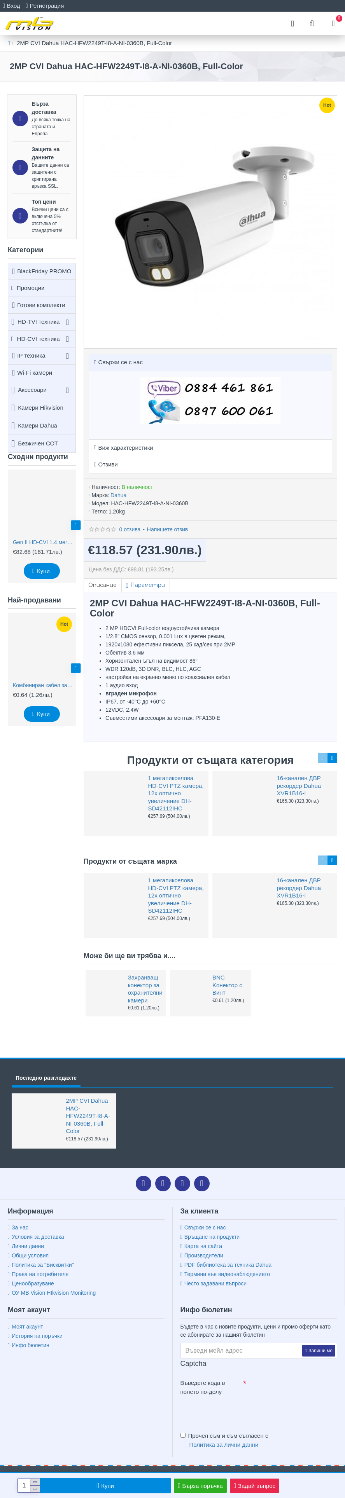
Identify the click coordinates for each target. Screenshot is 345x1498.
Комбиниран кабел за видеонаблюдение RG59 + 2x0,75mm (43, 685)
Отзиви (107, 464)
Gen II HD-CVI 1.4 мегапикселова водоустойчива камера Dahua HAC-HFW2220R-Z (43, 542)
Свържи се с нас (120, 362)
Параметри (148, 584)
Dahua (118, 495)
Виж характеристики (125, 447)
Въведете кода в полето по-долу (202, 1387)
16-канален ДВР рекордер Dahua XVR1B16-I (299, 785)
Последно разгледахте (46, 1078)
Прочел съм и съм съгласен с (224, 1440)
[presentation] (234, 1412)
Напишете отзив (167, 529)
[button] (76, 525)
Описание (103, 584)
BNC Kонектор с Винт (227, 985)
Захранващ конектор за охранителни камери (145, 989)
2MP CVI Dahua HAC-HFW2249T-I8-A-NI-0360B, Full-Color (88, 1115)
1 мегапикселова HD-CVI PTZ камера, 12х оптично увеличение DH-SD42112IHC (176, 793)
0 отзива (129, 529)
